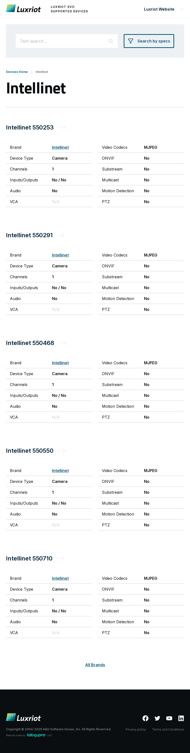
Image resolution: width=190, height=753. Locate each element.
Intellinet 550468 (30, 342)
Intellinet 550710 (29, 558)
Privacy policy (136, 729)
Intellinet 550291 (29, 235)
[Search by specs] (149, 41)
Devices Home (17, 72)
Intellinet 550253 (30, 127)
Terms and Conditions (168, 729)
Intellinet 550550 (29, 450)
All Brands (95, 664)
